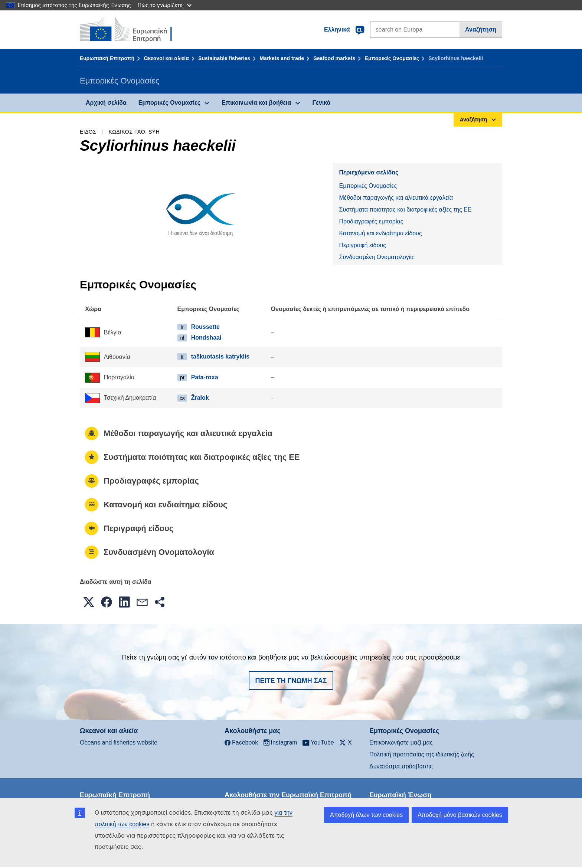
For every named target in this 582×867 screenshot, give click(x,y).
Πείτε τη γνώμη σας (291, 680)
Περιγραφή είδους (362, 245)
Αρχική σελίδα (106, 102)
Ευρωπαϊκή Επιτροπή (107, 58)
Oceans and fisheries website (118, 742)
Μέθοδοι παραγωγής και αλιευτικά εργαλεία (396, 197)
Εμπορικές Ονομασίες (392, 58)
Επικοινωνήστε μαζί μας (400, 742)
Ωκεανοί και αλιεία (166, 58)
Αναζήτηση (480, 29)
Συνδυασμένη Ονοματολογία (376, 257)
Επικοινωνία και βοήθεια (256, 102)
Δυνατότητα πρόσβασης (401, 766)
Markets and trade (281, 58)
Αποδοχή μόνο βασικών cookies (460, 815)
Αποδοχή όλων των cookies (366, 815)
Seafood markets (334, 58)
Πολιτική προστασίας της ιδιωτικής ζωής (421, 754)
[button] (88, 602)
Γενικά (322, 102)
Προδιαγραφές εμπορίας (371, 221)
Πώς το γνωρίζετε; (165, 5)
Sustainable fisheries (224, 58)
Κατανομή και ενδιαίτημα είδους (380, 233)
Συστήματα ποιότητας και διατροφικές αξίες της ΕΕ (405, 209)
